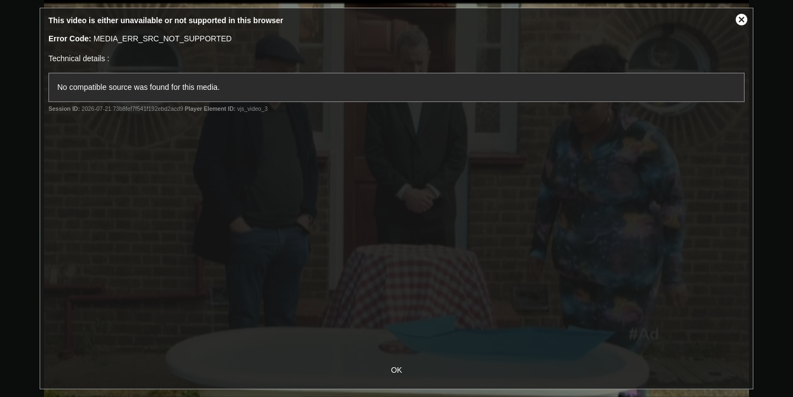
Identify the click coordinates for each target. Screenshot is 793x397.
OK (396, 370)
